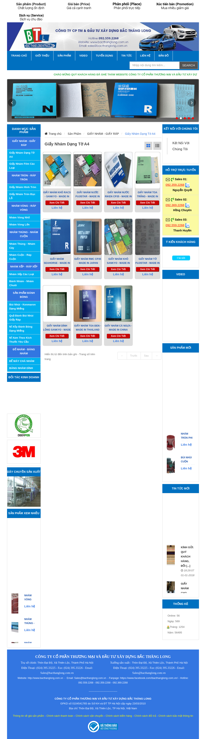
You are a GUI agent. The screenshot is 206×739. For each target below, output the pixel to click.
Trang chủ (55, 133)
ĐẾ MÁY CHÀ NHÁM (21, 361)
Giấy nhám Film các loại (22, 165)
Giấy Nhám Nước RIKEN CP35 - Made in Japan (118, 196)
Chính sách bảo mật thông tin (176, 715)
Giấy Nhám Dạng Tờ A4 (21, 154)
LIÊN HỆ (145, 55)
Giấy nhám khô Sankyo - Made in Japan (118, 263)
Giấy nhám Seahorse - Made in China (57, 263)
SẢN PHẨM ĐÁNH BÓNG (24, 294)
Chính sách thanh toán (59, 715)
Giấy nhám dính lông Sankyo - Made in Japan (57, 329)
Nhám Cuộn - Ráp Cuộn (20, 256)
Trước (133, 355)
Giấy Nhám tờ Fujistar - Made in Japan (147, 263)
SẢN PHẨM (64, 55)
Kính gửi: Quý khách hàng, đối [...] (187, 562)
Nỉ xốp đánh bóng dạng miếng (20, 328)
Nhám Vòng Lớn (19, 224)
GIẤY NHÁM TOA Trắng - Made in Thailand (147, 196)
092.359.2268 (175, 184)
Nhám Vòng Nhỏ (19, 217)
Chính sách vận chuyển (89, 715)
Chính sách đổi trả (145, 715)
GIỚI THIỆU (42, 55)
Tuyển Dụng (104, 55)
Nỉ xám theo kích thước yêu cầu (20, 339)
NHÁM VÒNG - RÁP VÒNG (24, 207)
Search (188, 65)
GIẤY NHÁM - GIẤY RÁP (23, 143)
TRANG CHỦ (19, 55)
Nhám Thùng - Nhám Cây (22, 245)
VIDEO (83, 55)
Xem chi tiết (56, 202)
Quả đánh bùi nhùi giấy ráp (21, 317)
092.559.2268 (175, 225)
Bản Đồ (164, 55)
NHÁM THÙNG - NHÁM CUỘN (24, 234)
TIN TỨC (126, 55)
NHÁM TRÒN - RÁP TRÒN (24, 177)
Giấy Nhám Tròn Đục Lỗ (22, 196)
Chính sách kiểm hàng (119, 715)
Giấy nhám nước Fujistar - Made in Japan (87, 196)
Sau (146, 355)
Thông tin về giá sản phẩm (28, 715)
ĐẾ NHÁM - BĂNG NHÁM (24, 351)
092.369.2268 (175, 205)
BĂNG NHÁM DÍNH (21, 368)
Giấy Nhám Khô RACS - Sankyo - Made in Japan (57, 196)
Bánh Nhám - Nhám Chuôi (21, 283)
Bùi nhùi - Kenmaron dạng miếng (22, 306)
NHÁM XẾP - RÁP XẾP (23, 266)
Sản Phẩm (74, 133)
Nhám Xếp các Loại (21, 274)
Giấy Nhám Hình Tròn (22, 187)
